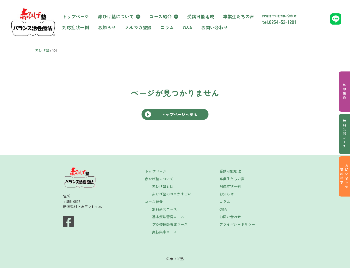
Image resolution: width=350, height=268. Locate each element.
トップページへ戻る (179, 114)
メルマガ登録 (138, 27)
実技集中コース (164, 231)
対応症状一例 (75, 27)
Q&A (187, 27)
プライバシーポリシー (237, 224)
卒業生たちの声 (238, 16)
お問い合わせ (214, 27)
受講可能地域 (200, 16)
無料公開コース (344, 134)
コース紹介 (160, 16)
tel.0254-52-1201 (279, 21)
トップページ (75, 16)
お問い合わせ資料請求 (344, 176)
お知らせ (107, 27)
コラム (167, 27)
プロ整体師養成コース (170, 224)
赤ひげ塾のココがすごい (171, 194)
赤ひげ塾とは (162, 186)
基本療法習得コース (168, 216)
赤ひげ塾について (116, 16)
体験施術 (344, 91)
